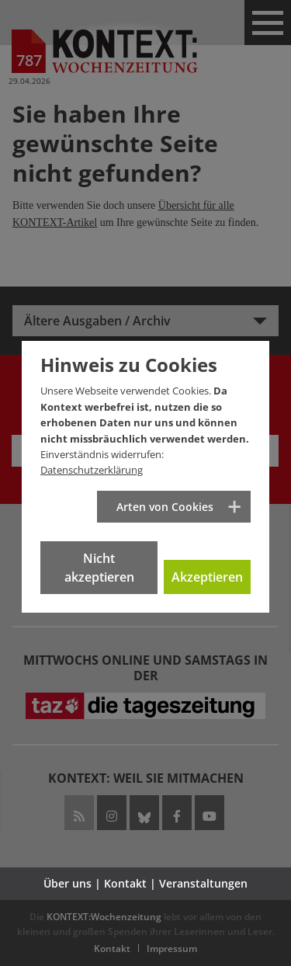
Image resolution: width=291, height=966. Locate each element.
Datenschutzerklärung (91, 470)
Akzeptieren (207, 577)
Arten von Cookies (164, 506)
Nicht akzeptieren (99, 568)
